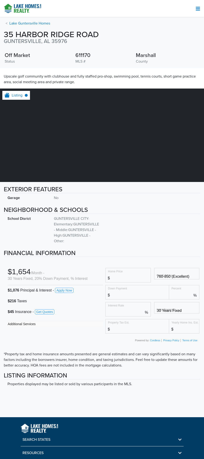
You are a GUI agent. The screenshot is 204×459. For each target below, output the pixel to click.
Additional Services (22, 324)
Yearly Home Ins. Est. (184, 322)
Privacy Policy (171, 340)
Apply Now (64, 290)
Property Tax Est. (118, 322)
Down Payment (117, 288)
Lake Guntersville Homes (29, 23)
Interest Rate (116, 305)
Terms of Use (189, 340)
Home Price (115, 271)
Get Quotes (44, 312)
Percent (176, 288)
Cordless (155, 340)
